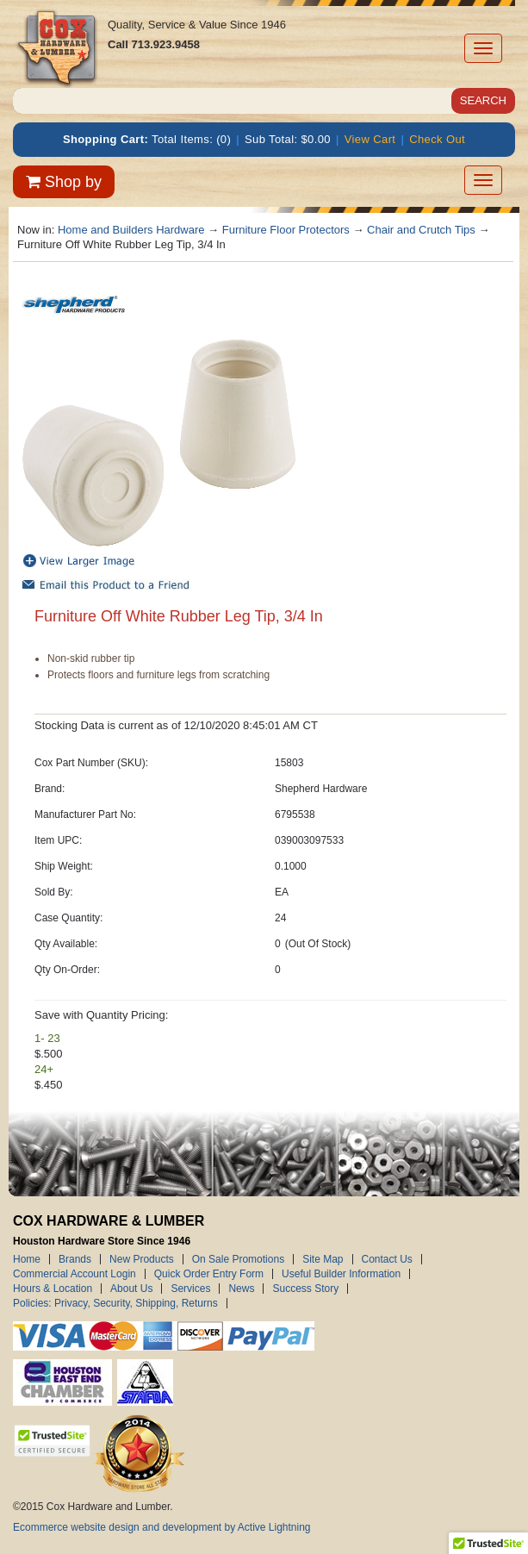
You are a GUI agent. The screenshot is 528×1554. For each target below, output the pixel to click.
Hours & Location (52, 1289)
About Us (131, 1289)
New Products (141, 1259)
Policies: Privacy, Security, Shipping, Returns (115, 1303)
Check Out (437, 139)
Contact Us (387, 1259)
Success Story (305, 1289)
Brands (75, 1259)
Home (26, 1259)
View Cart (370, 139)
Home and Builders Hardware (131, 229)
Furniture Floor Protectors (286, 229)
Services (190, 1289)
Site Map (322, 1259)
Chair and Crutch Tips (421, 229)
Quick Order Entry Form (209, 1274)
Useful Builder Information (341, 1274)
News (241, 1289)
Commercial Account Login (74, 1274)
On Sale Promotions (238, 1259)
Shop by (64, 181)
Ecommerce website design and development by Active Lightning (162, 1527)
